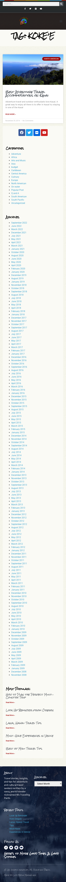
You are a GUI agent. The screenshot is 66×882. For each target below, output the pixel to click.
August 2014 (17, 449)
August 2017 (17, 331)
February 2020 (18, 268)
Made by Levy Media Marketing (20, 875)
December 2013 (18, 475)
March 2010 (17, 622)
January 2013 (18, 511)
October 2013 (17, 481)
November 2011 (18, 557)
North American (18, 183)
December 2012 (18, 514)
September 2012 (19, 524)
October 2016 (17, 363)
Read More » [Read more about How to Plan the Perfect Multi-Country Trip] (10, 702)
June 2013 (16, 494)
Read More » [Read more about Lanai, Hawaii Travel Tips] (10, 728)
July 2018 (16, 298)
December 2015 (18, 396)
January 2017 (18, 354)
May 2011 (16, 576)
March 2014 (17, 465)
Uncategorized (18, 203)
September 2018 (19, 291)
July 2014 (16, 452)
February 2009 (18, 665)
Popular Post (17, 190)
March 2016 (17, 386)
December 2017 (18, 317)
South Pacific (17, 200)
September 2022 (19, 222)
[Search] (61, 4)
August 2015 (17, 409)
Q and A (15, 193)
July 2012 (16, 530)
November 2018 (18, 285)
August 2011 (17, 567)
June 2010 (16, 612)
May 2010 (16, 616)
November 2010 (18, 596)
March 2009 (17, 662)
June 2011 (16, 573)
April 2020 (16, 265)
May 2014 (16, 458)
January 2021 (18, 249)
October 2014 (17, 442)
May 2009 (16, 655)
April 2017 (16, 344)
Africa (14, 157)
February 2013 (18, 508)
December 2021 (18, 232)
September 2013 (19, 485)
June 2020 (16, 259)
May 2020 (16, 262)
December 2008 (18, 671)
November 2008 (18, 675)
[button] (61, 21)
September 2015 (19, 406)
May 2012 (16, 537)
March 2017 (17, 347)
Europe (14, 180)
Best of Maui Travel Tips (24, 748)
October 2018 (17, 288)
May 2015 (16, 419)
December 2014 (18, 435)
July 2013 (16, 491)
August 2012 (17, 527)
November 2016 (18, 360)
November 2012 (18, 517)
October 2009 (17, 639)
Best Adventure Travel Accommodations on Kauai (26, 94)
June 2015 (16, 416)
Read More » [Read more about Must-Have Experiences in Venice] (10, 741)
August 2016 (17, 370)
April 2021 (16, 242)
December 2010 (18, 593)
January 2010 (18, 629)
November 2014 (18, 439)
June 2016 (16, 376)
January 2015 (18, 432)
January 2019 (18, 281)
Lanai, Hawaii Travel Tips (24, 723)
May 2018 (16, 304)
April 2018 (16, 308)
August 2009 (17, 645)
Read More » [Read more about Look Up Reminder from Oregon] (10, 715)
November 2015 (18, 399)
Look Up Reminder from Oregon (30, 710)
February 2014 (18, 468)
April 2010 (16, 619)
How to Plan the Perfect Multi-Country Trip (30, 696)
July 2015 (16, 413)
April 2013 (16, 501)
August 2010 (17, 606)
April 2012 (16, 540)
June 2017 (16, 337)
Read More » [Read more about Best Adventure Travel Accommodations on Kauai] (10, 114)
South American (19, 196)
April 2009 (16, 658)
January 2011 (18, 589)
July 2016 (16, 373)
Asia (13, 163)
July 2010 (16, 609)
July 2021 (16, 236)
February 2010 (18, 625)
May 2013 (16, 498)
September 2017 (19, 327)
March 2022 (17, 229)
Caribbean (16, 170)
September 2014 (19, 445)
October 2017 (17, 324)
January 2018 (18, 314)
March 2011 (17, 583)
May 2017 (16, 340)
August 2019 (17, 278)
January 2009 (18, 668)
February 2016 (18, 390)
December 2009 (18, 632)
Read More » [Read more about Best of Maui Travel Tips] (10, 753)
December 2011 (18, 553)
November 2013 (18, 478)
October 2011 (17, 560)
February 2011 (18, 586)
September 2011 (19, 563)
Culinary (15, 177)
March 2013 (17, 504)
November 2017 (18, 321)
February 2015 (18, 429)
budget (14, 167)
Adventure (16, 154)
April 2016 (16, 383)
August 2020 (17, 255)
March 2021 (17, 245)
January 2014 (18, 471)
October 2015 (17, 403)
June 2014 (16, 455)
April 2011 (16, 580)
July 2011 (16, 570)
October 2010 (17, 599)
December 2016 (18, 357)
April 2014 (16, 462)
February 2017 (18, 350)
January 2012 (18, 550)
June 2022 (16, 226)
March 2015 (17, 426)
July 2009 (16, 648)
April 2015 (16, 422)
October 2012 (17, 521)
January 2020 (18, 272)
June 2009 (16, 652)
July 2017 (16, 334)
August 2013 (17, 488)
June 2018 (16, 301)
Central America (18, 173)
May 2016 (16, 380)
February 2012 (18, 547)
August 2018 (17, 295)
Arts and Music (18, 160)
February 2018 (18, 311)
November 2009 (18, 635)
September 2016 (19, 367)
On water (15, 186)
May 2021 (16, 239)
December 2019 (18, 275)
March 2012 (17, 544)
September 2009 (19, 642)
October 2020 (17, 252)
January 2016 (18, 393)
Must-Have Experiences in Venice (29, 736)
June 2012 (16, 534)
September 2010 (19, 603)
